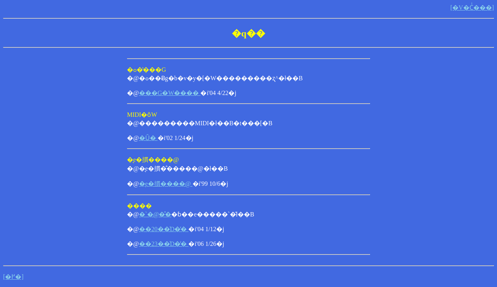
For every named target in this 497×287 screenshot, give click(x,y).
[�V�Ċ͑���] (472, 7)
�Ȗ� (148, 138)
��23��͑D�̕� (164, 243)
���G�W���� (170, 93)
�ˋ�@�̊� (155, 214)
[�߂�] (13, 276)
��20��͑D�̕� (164, 229)
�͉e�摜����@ (166, 183)
